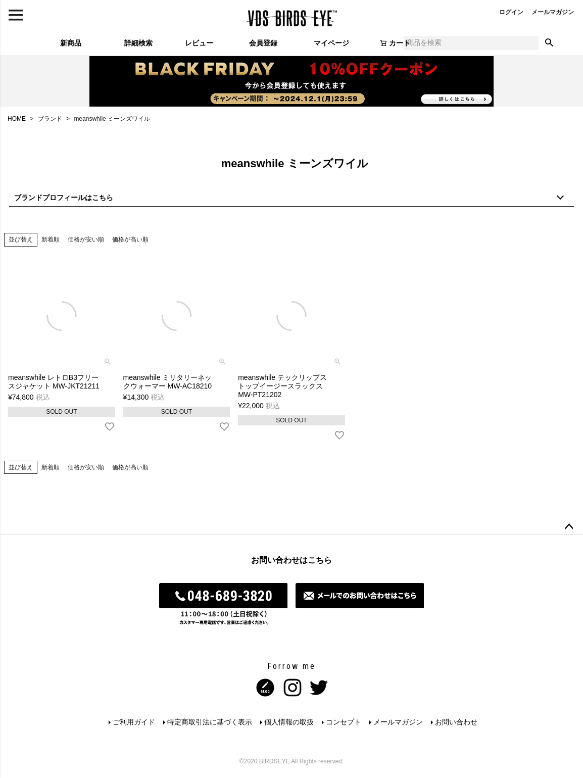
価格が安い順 (86, 239)
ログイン (511, 12)
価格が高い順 (130, 239)
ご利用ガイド (134, 722)
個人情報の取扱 (289, 722)
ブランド (50, 118)
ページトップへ (569, 527)
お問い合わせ (456, 722)
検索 (549, 43)
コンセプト (343, 722)
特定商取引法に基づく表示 (209, 722)
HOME (17, 118)
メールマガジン (552, 12)
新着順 (50, 239)
